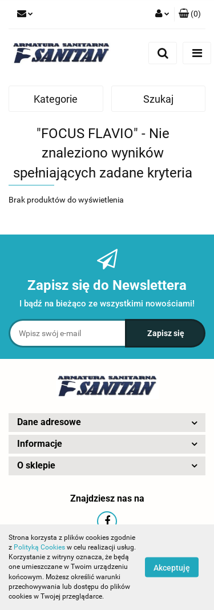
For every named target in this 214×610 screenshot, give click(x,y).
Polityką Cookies (39, 547)
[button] (189, 14)
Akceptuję (172, 567)
